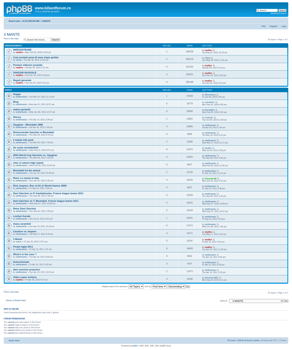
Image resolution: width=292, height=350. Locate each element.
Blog (15, 101)
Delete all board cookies (248, 340)
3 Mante (17, 239)
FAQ (263, 26)
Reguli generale (22, 80)
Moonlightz (210, 110)
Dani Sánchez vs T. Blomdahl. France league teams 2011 (46, 201)
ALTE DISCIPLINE (31, 21)
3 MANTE (45, 21)
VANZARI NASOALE (24, 72)
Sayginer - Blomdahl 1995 (28, 124)
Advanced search (278, 13)
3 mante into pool (23, 140)
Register (273, 26)
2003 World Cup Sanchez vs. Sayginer (35, 155)
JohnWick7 (210, 102)
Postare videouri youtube (27, 65)
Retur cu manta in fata (26, 178)
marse (19, 241)
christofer (209, 117)
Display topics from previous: (123, 286)
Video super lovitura (25, 277)
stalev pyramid (21, 109)
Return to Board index (16, 300)
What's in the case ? (24, 254)
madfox (19, 52)
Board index (15, 21)
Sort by (155, 286)
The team (231, 340)
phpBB (134, 346)
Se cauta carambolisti (25, 147)
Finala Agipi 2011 (23, 246)
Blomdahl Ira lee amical (26, 170)
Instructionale (21, 262)
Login (283, 26)
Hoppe (17, 94)
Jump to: (224, 301)
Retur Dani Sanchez (24, 208)
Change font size (283, 20)
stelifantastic (21, 97)
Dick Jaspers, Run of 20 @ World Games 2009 (39, 185)
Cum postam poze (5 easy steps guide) (35, 57)
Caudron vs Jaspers (24, 231)
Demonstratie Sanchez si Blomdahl (33, 132)
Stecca (17, 117)
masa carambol (22, 223)
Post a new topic (13, 39)
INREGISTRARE (22, 49)
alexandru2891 (211, 278)
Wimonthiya (210, 95)
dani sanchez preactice (26, 269)
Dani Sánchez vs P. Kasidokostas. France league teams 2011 (48, 193)
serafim (208, 148)
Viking (18, 60)
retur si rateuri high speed (28, 162)
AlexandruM (211, 178)
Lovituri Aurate (21, 216)
